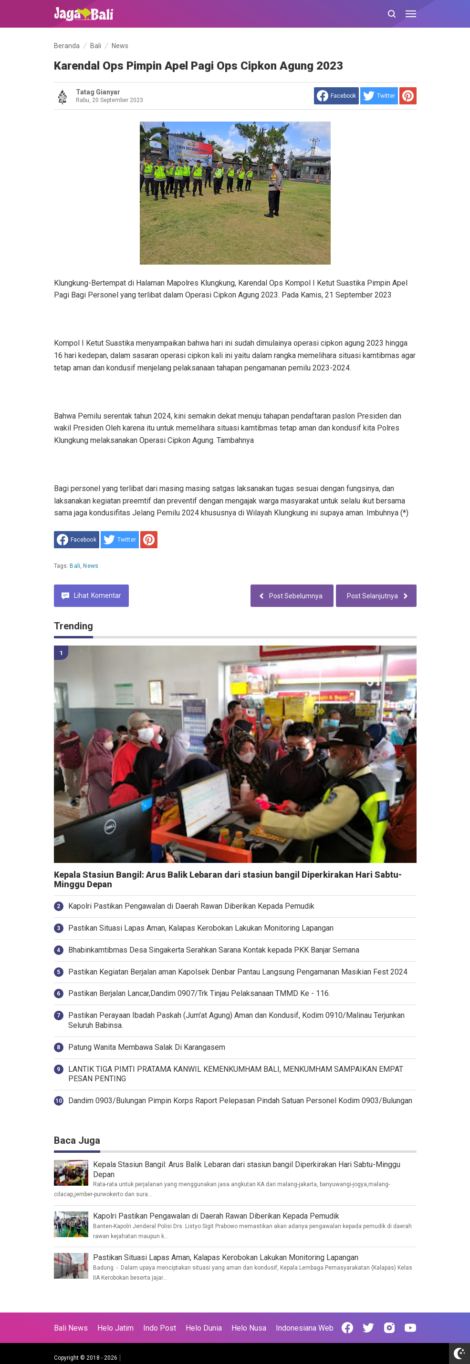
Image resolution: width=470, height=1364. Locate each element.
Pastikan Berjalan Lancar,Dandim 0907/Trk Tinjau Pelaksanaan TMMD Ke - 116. (199, 993)
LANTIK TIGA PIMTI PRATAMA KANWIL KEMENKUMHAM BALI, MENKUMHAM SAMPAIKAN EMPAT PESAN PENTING (235, 1074)
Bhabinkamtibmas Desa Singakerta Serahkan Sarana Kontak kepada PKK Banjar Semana (213, 949)
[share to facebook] (336, 95)
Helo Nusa (248, 1328)
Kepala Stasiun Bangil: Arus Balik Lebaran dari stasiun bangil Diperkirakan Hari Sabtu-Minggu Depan (228, 880)
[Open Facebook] (347, 1327)
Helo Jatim (115, 1328)
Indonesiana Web (305, 1328)
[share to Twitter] (379, 95)
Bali (75, 566)
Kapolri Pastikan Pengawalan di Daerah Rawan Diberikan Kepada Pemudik (191, 906)
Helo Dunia (204, 1328)
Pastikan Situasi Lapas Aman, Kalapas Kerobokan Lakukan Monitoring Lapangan (201, 928)
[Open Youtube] (410, 1327)
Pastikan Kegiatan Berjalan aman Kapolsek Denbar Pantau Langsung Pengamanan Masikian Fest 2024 (237, 971)
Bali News (71, 1328)
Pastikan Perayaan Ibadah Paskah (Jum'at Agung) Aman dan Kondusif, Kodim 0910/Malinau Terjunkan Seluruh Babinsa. (236, 1020)
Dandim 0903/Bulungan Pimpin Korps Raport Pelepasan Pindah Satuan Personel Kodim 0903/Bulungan (240, 1100)
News (90, 566)
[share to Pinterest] (408, 95)
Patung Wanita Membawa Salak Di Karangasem (146, 1047)
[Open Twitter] (368, 1327)
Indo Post (159, 1328)
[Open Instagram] (389, 1327)
